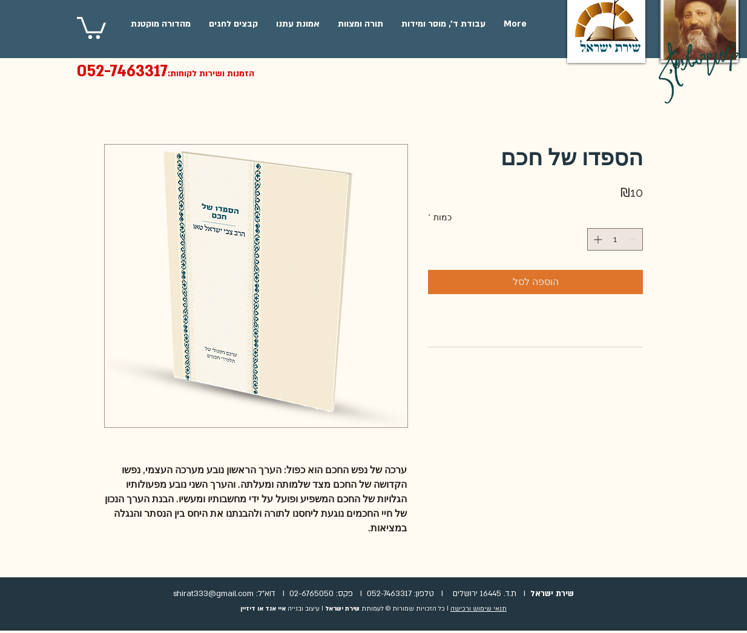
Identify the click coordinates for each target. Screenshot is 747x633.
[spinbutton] (615, 239)
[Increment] (596, 239)
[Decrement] (633, 239)
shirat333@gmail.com (213, 593)
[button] (91, 27)
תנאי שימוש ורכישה (478, 609)
